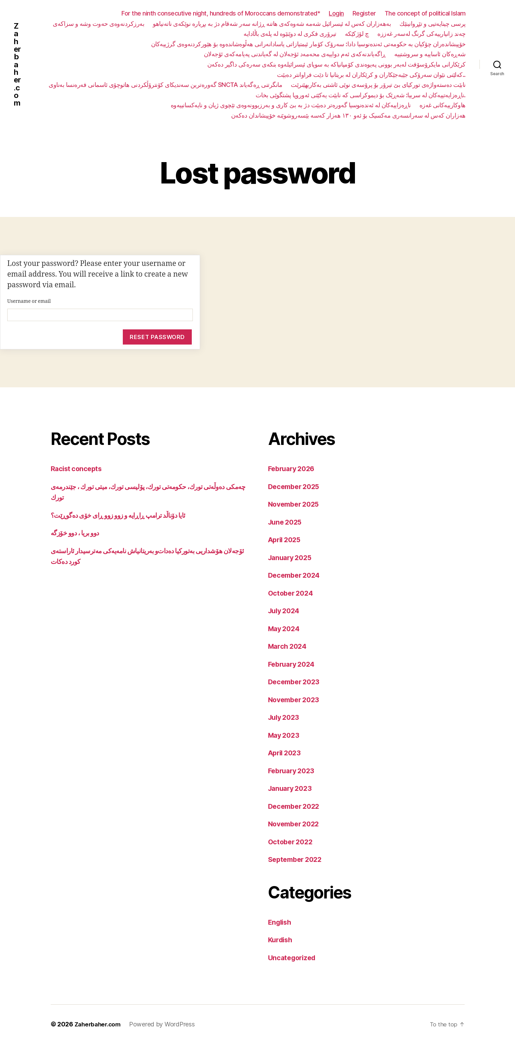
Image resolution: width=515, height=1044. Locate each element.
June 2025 (286, 522)
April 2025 (286, 540)
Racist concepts (77, 469)
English (281, 922)
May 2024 (285, 629)
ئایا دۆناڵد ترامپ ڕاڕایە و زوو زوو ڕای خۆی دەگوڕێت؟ (126, 515)
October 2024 (292, 593)
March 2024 (288, 646)
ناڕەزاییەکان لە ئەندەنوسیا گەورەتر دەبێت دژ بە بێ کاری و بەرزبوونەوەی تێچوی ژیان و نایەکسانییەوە (291, 105)
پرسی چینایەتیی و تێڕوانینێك (432, 23)
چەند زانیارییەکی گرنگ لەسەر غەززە (421, 33)
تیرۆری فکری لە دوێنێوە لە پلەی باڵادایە (290, 33)
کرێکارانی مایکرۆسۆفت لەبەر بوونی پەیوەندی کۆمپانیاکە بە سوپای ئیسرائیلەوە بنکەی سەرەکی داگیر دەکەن (336, 64)
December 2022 (296, 806)
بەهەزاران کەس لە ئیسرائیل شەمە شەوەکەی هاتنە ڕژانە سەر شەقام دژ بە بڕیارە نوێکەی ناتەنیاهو (272, 23)
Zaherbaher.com (18, 64)
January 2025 (292, 558)
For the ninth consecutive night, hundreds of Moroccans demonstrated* (220, 13)
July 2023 (285, 717)
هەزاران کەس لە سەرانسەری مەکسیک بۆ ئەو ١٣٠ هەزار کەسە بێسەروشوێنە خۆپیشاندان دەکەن (348, 115)
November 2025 (296, 504)
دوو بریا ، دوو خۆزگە (78, 533)
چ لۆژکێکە (357, 33)
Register (364, 13)
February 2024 (293, 664)
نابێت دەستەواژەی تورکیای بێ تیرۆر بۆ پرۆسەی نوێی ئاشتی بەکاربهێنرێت (378, 84)
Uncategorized (293, 958)
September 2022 (297, 859)
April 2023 (286, 753)
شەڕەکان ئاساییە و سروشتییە (430, 54)
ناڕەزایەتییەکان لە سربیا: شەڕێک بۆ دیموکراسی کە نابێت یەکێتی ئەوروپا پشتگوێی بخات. (361, 95)
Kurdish (281, 940)
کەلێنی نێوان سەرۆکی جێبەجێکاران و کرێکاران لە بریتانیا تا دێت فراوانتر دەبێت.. (371, 74)
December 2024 (296, 575)
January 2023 (292, 788)
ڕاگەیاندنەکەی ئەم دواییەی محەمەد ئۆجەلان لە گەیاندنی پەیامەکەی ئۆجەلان (295, 54)
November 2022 (296, 824)
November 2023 (296, 700)
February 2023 (293, 771)
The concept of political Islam (425, 13)
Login (336, 13)
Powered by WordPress (165, 1024)
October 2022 (292, 842)
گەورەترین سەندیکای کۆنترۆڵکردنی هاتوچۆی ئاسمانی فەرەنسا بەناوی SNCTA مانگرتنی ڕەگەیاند (165, 84)
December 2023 (296, 682)
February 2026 (293, 469)
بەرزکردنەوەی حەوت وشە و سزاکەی (98, 23)
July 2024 (285, 611)
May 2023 (285, 735)
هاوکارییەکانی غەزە (442, 105)
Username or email (29, 301)
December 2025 (296, 487)
